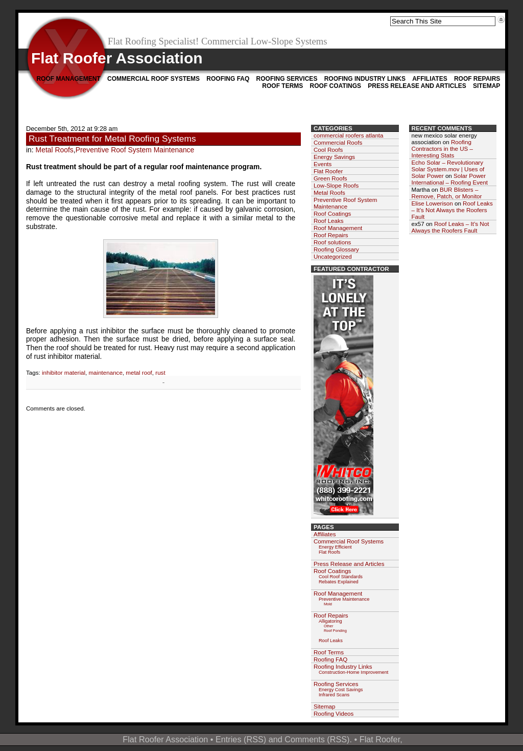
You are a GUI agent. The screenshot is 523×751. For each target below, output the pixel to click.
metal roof (139, 372)
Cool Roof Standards (341, 576)
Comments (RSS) (316, 739)
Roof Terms (282, 85)
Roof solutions (332, 242)
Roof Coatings (335, 85)
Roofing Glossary (336, 249)
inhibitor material (63, 372)
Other (329, 626)
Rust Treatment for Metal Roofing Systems (112, 138)
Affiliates (429, 78)
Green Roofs (330, 178)
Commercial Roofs (338, 142)
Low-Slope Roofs (336, 185)
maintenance (105, 372)
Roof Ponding (335, 630)
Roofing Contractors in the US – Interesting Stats (442, 148)
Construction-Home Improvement (353, 672)
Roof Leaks (329, 220)
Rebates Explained (339, 581)
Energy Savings (334, 156)
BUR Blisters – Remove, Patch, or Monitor (447, 192)
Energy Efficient (335, 547)
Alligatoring (330, 621)
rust (160, 372)
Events (322, 164)
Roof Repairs (477, 78)
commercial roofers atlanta (349, 135)
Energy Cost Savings (341, 689)
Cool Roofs (328, 149)
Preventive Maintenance (344, 599)
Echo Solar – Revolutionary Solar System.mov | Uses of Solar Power (448, 169)
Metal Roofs (55, 150)
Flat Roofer (328, 171)
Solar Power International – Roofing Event (450, 179)
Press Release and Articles (417, 85)
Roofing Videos (333, 713)
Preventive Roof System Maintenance (135, 150)
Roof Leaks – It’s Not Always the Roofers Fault (452, 210)
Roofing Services (287, 78)
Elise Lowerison (432, 203)
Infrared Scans (334, 694)
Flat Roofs (329, 552)
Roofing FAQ (227, 78)
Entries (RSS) (241, 739)
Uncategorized (333, 256)
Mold (328, 604)
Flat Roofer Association (117, 58)
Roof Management (68, 78)
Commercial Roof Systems (153, 78)
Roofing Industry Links (365, 78)
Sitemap (486, 85)
